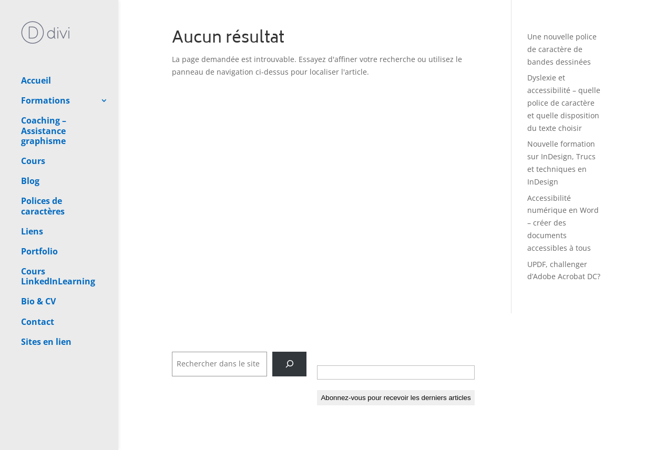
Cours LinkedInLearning (58, 239)
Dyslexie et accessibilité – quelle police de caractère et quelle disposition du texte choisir (563, 102)
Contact (37, 285)
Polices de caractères (43, 169)
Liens (32, 194)
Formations (45, 63)
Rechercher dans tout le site (222, 345)
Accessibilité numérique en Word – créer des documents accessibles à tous (563, 223)
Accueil (36, 43)
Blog (30, 144)
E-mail (331, 354)
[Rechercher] (289, 364)
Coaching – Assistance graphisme (43, 93)
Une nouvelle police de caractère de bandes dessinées (562, 49)
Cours (33, 124)
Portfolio (39, 214)
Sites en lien (46, 305)
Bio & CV (38, 264)
